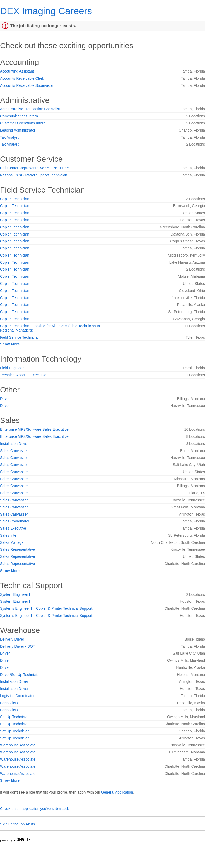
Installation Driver (14, 681)
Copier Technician (14, 199)
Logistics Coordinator (17, 696)
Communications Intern (19, 116)
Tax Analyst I (10, 137)
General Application (117, 792)
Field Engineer (12, 368)
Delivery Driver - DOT (17, 646)
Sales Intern (10, 535)
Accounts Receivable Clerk (22, 78)
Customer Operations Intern (22, 123)
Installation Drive (13, 443)
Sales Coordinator (14, 521)
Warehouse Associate (17, 745)
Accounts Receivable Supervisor (26, 85)
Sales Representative (17, 549)
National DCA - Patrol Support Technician (33, 175)
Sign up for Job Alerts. (18, 824)
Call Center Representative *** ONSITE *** (35, 168)
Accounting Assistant (17, 71)
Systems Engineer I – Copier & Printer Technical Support (46, 608)
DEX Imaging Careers (46, 11)
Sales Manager (12, 542)
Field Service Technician (20, 337)
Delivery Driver (12, 639)
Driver (5, 399)
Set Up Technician (15, 717)
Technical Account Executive (23, 375)
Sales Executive (13, 528)
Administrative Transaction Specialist (30, 109)
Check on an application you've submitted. (34, 808)
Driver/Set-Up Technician (20, 675)
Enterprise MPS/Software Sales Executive (34, 429)
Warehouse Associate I (19, 766)
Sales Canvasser (14, 451)
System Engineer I (15, 594)
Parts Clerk (9, 703)
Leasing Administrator (17, 130)
